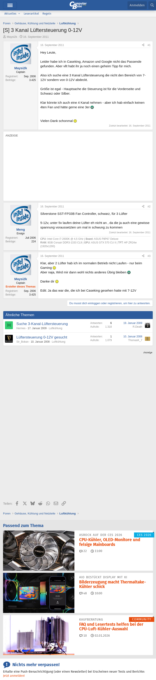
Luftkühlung (55, 328)
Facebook (77, 631)
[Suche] (152, 5)
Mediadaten (41, 666)
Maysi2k (12, 36)
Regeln (46, 13)
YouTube (14, 639)
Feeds (12, 631)
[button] (19, 13)
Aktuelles (10, 13)
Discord (33, 631)
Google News (104, 631)
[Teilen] (143, 45)
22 (83, 448)
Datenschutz (109, 666)
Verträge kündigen (64, 666)
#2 (149, 206)
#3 (149, 256)
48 (83, 490)
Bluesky (54, 631)
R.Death (137, 326)
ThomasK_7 (135, 340)
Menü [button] (10, 5)
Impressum (10, 666)
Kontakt (25, 666)
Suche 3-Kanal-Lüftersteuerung (42, 324)
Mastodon (131, 631)
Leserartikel (31, 13)
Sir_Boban (22, 341)
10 (83, 533)
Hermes (20, 328)
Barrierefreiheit (89, 666)
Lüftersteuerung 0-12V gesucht (41, 337)
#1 (149, 45)
